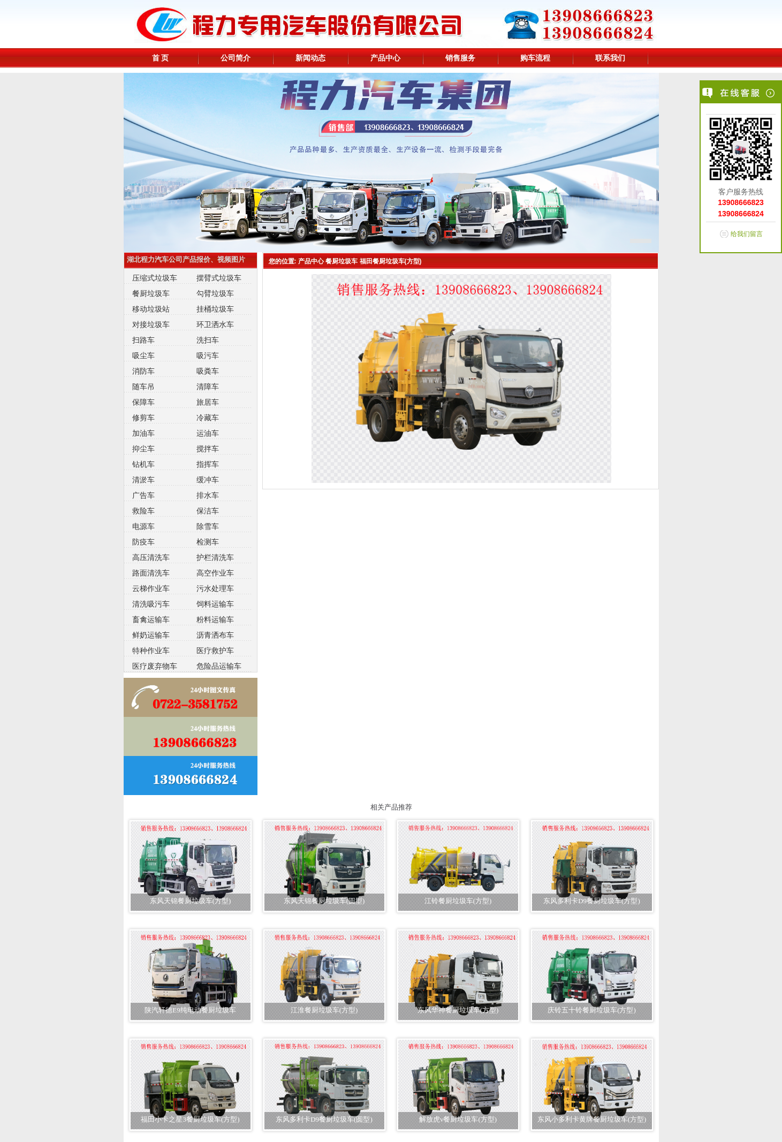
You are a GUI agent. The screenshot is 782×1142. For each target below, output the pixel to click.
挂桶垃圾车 (215, 309)
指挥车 (207, 464)
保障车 (143, 402)
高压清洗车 (151, 557)
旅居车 (207, 402)
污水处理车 (215, 588)
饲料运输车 (215, 604)
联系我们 (610, 58)
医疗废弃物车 (154, 666)
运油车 (207, 433)
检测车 (207, 542)
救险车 (143, 510)
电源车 (143, 526)
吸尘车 (143, 355)
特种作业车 (151, 650)
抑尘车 (143, 448)
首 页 (160, 58)
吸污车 (207, 355)
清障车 (207, 386)
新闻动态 (310, 58)
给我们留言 (747, 234)
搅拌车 (207, 448)
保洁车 (207, 510)
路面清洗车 (151, 573)
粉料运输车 (215, 619)
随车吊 (143, 386)
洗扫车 (207, 340)
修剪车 (143, 417)
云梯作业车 (151, 588)
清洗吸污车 (151, 604)
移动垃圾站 (151, 309)
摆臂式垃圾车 (218, 278)
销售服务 (460, 58)
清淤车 (143, 479)
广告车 (143, 495)
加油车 (143, 433)
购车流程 (535, 58)
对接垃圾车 (151, 324)
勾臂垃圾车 (215, 293)
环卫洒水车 (215, 324)
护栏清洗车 (215, 557)
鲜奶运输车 (151, 635)
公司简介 (235, 58)
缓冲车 (207, 479)
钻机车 (143, 464)
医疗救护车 (215, 650)
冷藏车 (207, 417)
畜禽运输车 (151, 619)
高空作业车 (215, 573)
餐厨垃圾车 (151, 293)
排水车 (207, 495)
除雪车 (207, 526)
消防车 (143, 371)
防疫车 (143, 542)
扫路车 (143, 340)
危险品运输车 (218, 666)
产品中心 (385, 58)
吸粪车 (207, 371)
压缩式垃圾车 (154, 278)
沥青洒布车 (215, 635)
